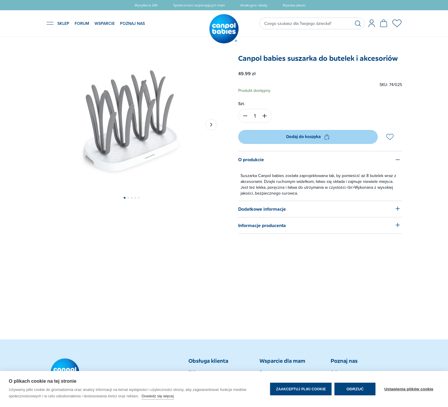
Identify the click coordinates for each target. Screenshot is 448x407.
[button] (124, 198)
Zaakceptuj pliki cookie (301, 389)
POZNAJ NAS (132, 23)
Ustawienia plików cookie (408, 389)
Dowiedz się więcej (158, 396)
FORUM (82, 23)
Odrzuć (355, 389)
